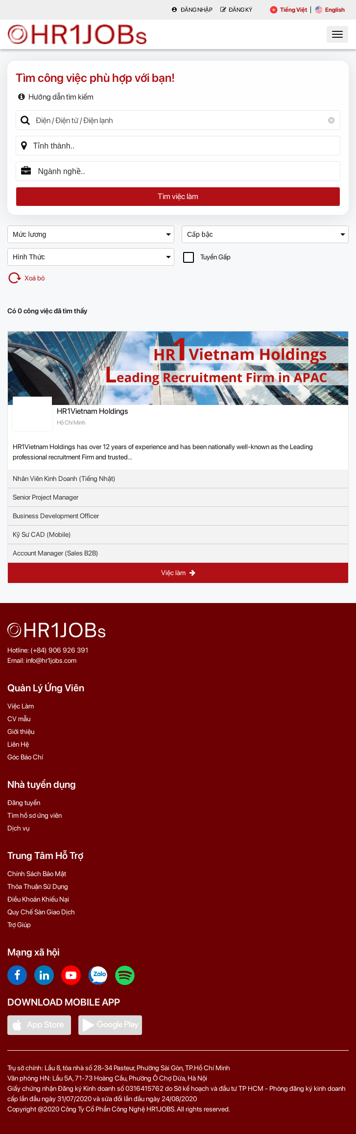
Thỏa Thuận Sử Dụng (37, 886)
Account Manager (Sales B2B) (55, 553)
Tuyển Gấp (207, 257)
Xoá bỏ (26, 278)
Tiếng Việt (288, 10)
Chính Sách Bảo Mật (36, 874)
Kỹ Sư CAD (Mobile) (42, 534)
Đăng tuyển (23, 802)
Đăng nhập (192, 9)
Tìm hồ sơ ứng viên (34, 815)
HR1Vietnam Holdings (92, 411)
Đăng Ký (236, 9)
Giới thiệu (20, 731)
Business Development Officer (56, 516)
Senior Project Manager (45, 497)
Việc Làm (20, 706)
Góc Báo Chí (25, 757)
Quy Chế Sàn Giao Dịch (41, 912)
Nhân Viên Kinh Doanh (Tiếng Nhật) (64, 478)
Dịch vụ (18, 828)
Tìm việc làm (178, 196)
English (330, 10)
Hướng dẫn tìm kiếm (56, 96)
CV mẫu (18, 719)
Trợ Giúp (19, 925)
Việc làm (178, 573)
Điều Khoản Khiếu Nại (38, 899)
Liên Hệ (18, 744)
